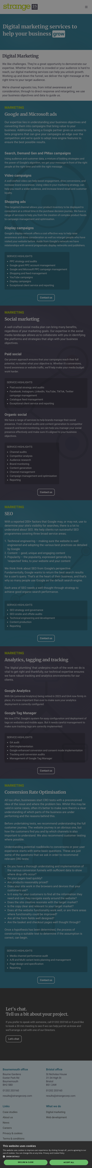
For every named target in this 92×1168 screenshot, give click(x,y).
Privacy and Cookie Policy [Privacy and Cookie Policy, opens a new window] (53, 1153)
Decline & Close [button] (26, 1162)
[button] (46, 1157)
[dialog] (46, 584)
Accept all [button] (69, 1162)
